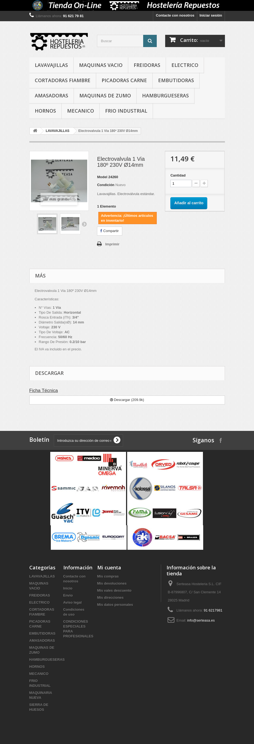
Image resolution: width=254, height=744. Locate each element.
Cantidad (178, 175)
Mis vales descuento (114, 590)
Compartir (110, 231)
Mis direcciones (110, 597)
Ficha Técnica (43, 390)
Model (102, 177)
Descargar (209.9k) (127, 400)
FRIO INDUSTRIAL (126, 110)
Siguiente (84, 224)
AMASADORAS (51, 95)
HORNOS (45, 110)
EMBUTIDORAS (176, 80)
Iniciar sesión (210, 15)
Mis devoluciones (112, 583)
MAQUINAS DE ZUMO (105, 95)
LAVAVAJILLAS (51, 65)
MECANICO (80, 110)
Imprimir (112, 244)
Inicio (68, 588)
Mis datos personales (115, 605)
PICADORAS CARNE (124, 80)
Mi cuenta (109, 567)
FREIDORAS (147, 65)
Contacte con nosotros (175, 15)
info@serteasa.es (201, 620)
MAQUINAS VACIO (101, 65)
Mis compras (108, 576)
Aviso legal (72, 602)
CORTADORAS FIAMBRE (62, 80)
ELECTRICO (184, 65)
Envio (68, 595)
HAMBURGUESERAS (165, 95)
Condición (105, 185)
